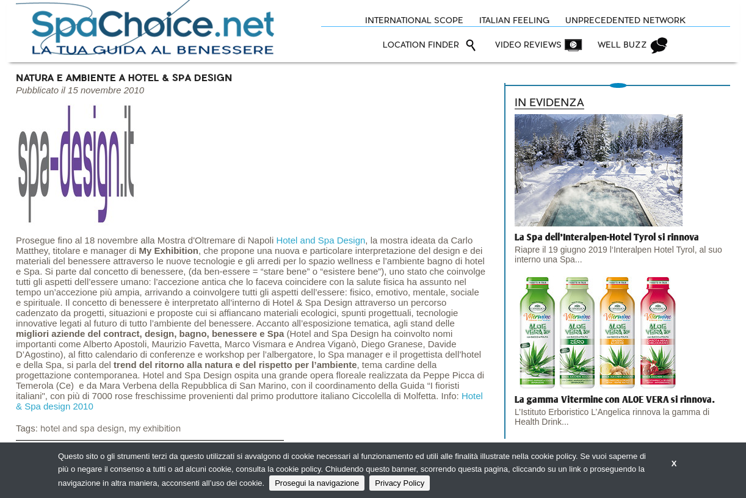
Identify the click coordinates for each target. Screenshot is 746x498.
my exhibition (155, 428)
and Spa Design (333, 240)
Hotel (288, 240)
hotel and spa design (82, 428)
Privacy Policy (399, 483)
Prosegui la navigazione (317, 483)
